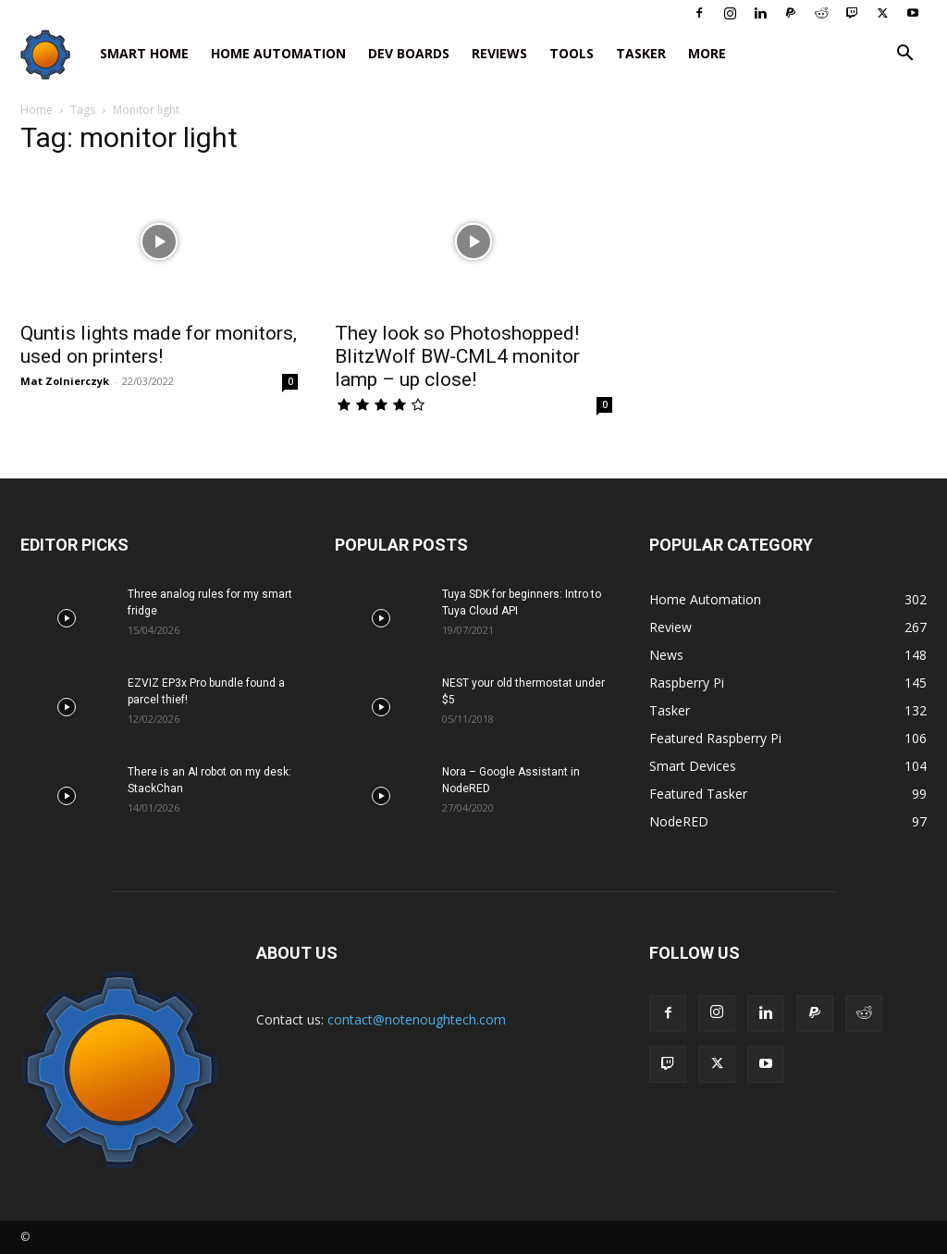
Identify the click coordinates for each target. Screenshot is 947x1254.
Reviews (499, 53)
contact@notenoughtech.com (416, 1019)
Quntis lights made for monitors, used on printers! (158, 344)
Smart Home (144, 53)
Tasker (641, 53)
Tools (571, 53)
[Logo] (54, 54)
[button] (904, 55)
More (707, 53)
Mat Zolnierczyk (64, 381)
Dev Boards (408, 53)
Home (36, 110)
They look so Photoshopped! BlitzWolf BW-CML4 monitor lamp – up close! (457, 356)
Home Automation (278, 53)
